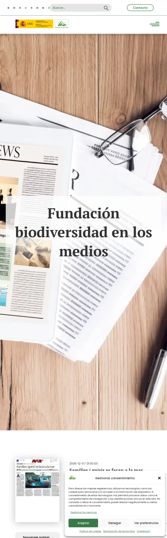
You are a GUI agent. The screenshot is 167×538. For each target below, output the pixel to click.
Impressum (143, 531)
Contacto (140, 8)
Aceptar (83, 523)
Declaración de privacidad (119, 531)
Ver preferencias (146, 523)
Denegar (114, 523)
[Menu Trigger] (154, 24)
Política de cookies (90, 531)
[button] (159, 478)
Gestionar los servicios (83, 512)
